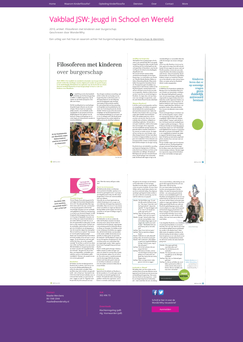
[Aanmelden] (165, 309)
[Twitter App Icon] (161, 292)
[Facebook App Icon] (154, 292)
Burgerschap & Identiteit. (149, 39)
